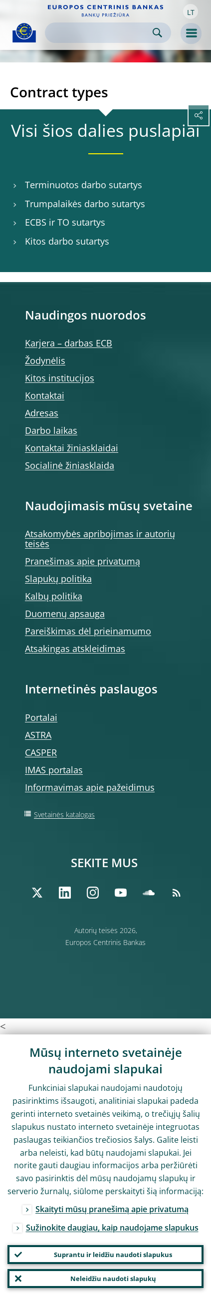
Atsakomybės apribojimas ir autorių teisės (100, 539)
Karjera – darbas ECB (68, 343)
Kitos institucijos (59, 378)
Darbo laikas (51, 430)
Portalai (41, 717)
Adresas (41, 413)
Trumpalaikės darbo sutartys (85, 204)
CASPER (41, 752)
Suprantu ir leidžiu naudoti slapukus (113, 1254)
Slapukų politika (58, 579)
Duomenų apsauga (65, 614)
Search (157, 32)
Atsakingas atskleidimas (75, 648)
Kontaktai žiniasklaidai (71, 448)
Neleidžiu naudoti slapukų (113, 1278)
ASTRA (38, 735)
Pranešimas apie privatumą (82, 561)
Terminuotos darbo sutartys (83, 185)
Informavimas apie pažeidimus (90, 787)
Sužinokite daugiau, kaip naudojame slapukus (112, 1227)
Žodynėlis (45, 360)
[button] (190, 11)
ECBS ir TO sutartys (65, 222)
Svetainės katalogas (64, 814)
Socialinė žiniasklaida (69, 465)
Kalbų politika (53, 596)
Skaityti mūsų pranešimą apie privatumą (112, 1209)
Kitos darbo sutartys (67, 241)
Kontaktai (44, 395)
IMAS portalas (54, 770)
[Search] (100, 32)
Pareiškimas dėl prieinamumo (88, 631)
